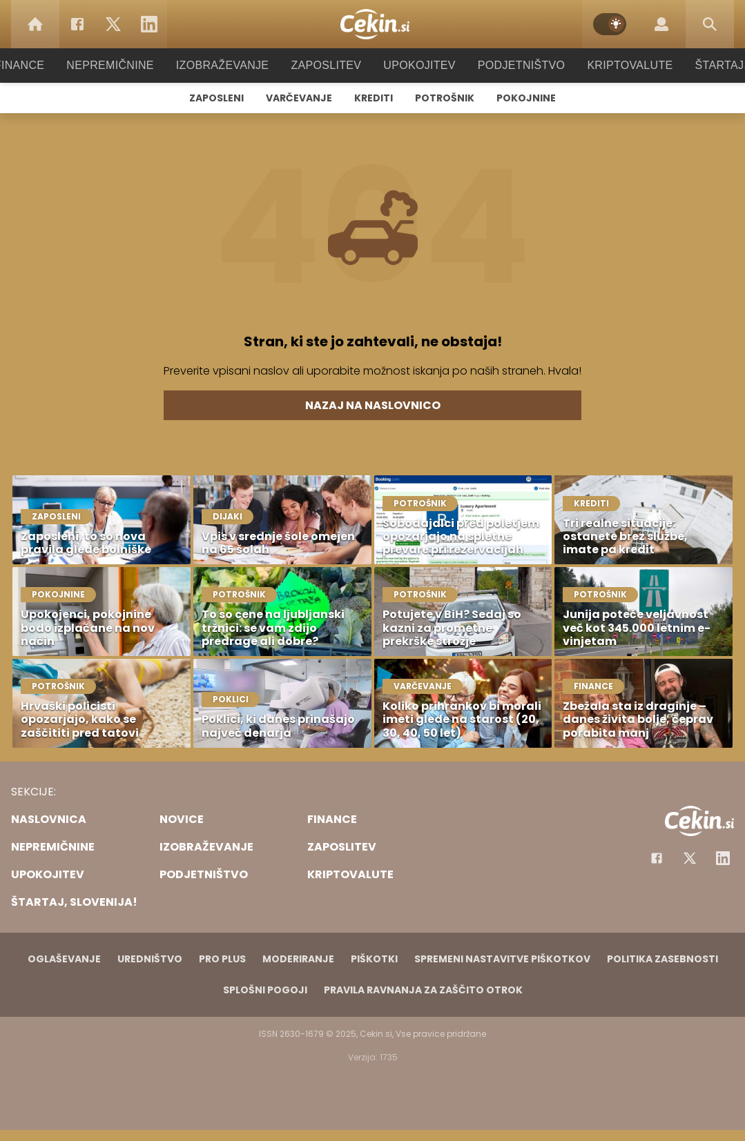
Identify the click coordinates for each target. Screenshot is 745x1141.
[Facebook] (77, 24)
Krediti (373, 98)
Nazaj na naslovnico (373, 405)
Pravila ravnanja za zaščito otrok (423, 990)
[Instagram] (723, 858)
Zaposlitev (326, 65)
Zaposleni (216, 98)
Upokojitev (415, 65)
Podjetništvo (513, 65)
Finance (38, 65)
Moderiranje (298, 959)
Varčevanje (299, 98)
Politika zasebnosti (662, 959)
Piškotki (374, 959)
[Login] (661, 24)
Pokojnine (526, 98)
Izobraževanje (229, 65)
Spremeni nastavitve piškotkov (502, 959)
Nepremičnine (124, 65)
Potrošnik (444, 98)
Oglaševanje (64, 959)
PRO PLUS (222, 959)
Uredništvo (149, 959)
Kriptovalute (616, 65)
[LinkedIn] (149, 24)
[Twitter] (113, 24)
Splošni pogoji (265, 990)
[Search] (710, 24)
